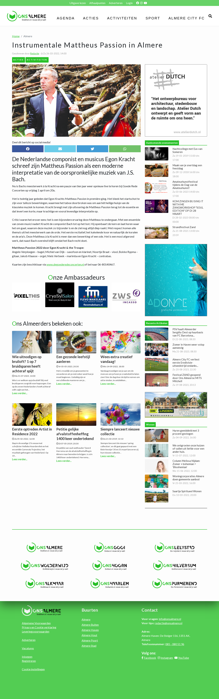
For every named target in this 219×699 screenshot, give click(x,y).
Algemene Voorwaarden (36, 623)
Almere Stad (89, 645)
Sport (153, 18)
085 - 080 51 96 (174, 644)
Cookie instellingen (33, 669)
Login (129, 3)
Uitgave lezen (77, 3)
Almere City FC (186, 18)
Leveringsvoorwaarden (35, 631)
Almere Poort (90, 640)
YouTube (183, 657)
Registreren (29, 660)
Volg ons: (149, 653)
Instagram (167, 657)
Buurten (90, 609)
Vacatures (28, 648)
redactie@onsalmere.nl (168, 623)
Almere (86, 619)
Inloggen (27, 656)
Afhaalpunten (97, 3)
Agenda (66, 18)
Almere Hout (89, 635)
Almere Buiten (90, 624)
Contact (150, 609)
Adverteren (116, 3)
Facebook (150, 657)
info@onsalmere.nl (170, 619)
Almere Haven (90, 630)
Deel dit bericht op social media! (31, 142)
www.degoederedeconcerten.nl (65, 264)
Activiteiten (122, 18)
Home (16, 36)
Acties (91, 18)
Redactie (34, 53)
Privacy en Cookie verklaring (39, 627)
